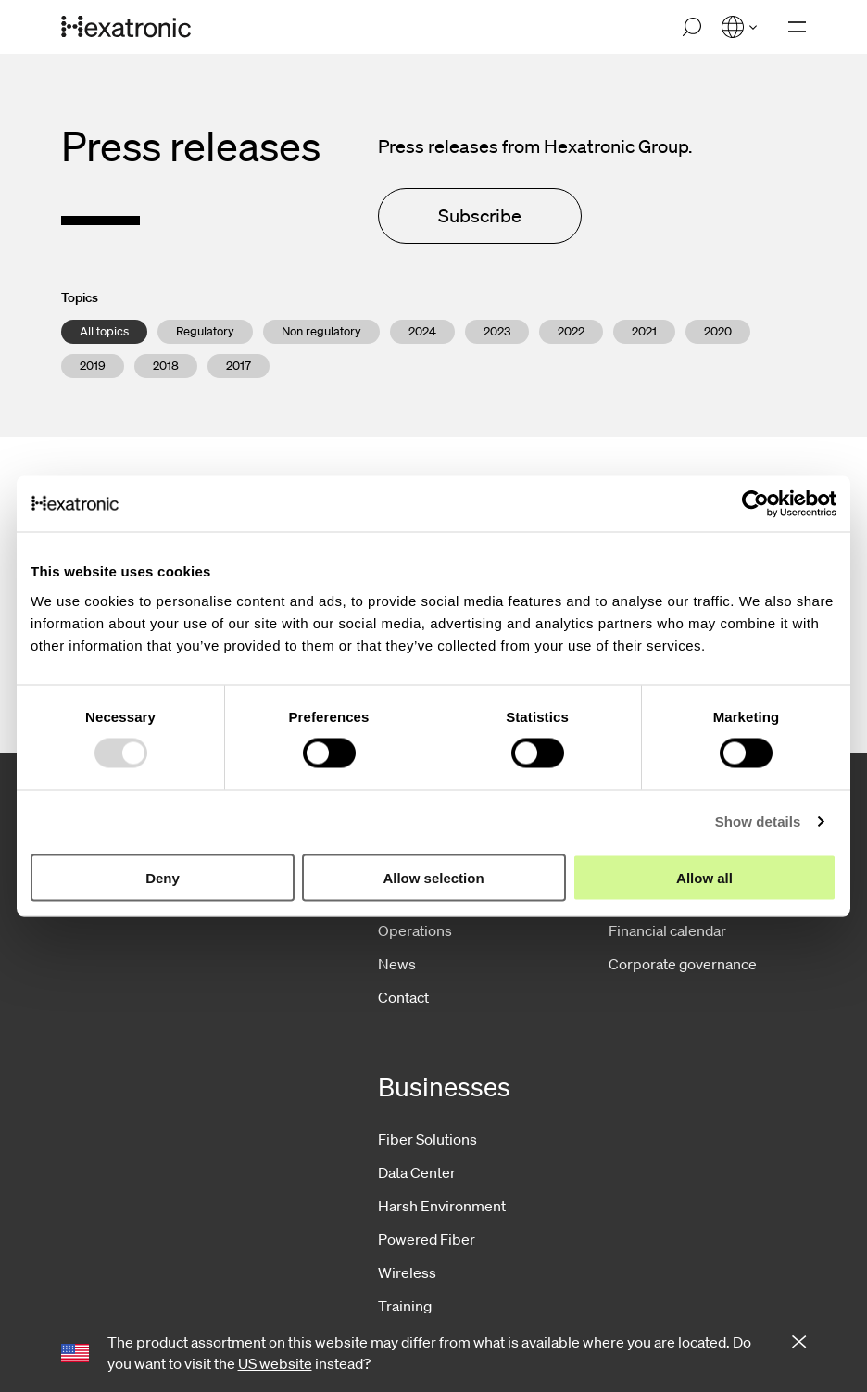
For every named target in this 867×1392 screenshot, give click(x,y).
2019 (93, 365)
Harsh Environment (442, 1205)
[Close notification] (799, 1343)
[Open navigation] (797, 26)
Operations (415, 930)
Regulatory (205, 331)
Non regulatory (321, 331)
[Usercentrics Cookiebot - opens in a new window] (755, 504)
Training (405, 1306)
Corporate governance (683, 964)
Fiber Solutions (427, 1139)
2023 (497, 331)
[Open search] (692, 27)
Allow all (704, 877)
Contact (403, 997)
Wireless (407, 1272)
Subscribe (479, 216)
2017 (238, 365)
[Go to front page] (126, 27)
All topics (104, 331)
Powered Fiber (426, 1239)
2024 (422, 331)
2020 (718, 331)
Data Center (417, 1172)
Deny (162, 877)
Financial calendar (667, 930)
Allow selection (433, 877)
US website (275, 1363)
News (397, 964)
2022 (571, 331)
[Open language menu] (739, 27)
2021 (644, 331)
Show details (758, 821)
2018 (166, 365)
